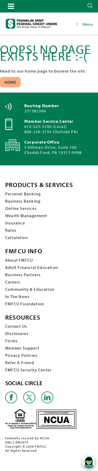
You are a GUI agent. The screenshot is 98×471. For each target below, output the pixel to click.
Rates (10, 230)
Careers (12, 282)
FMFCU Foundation (24, 303)
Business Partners (23, 274)
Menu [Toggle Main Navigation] (84, 24)
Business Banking (23, 201)
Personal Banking (23, 193)
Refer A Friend (19, 362)
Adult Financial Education (31, 267)
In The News (17, 296)
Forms (11, 340)
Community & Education (29, 289)
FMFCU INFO (23, 251)
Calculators (16, 237)
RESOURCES (22, 317)
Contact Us (16, 326)
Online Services (21, 208)
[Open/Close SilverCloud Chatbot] (88, 461)
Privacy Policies (21, 355)
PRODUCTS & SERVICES (39, 185)
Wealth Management (26, 215)
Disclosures (16, 333)
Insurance (15, 222)
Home (10, 82)
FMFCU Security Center (28, 369)
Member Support (22, 348)
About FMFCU (19, 260)
